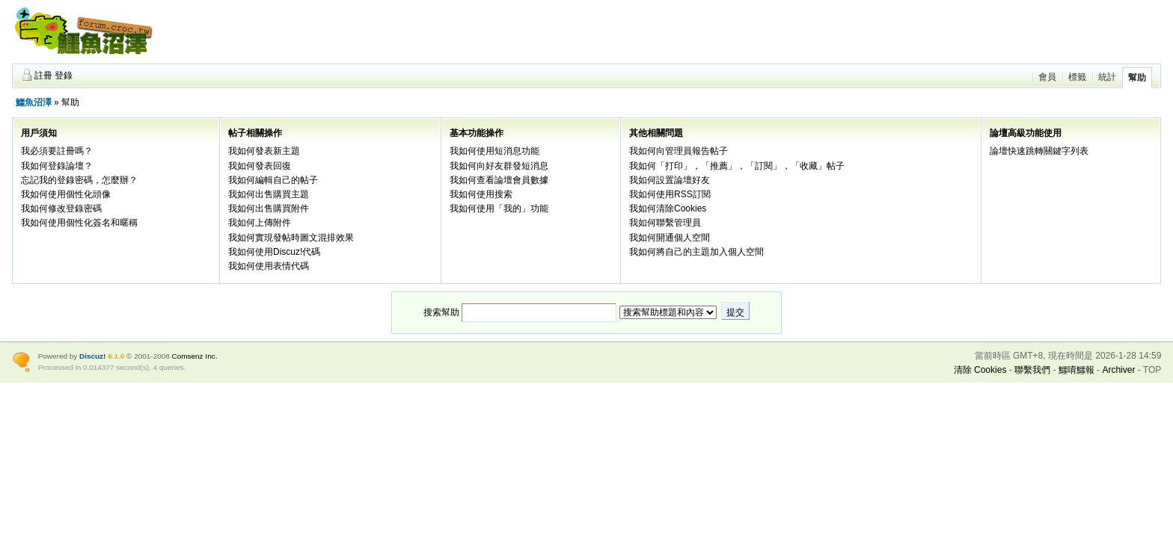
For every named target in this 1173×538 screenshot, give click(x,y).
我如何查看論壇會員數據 (499, 180)
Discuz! (92, 356)
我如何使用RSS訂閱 (670, 194)
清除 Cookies (980, 370)
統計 (1107, 77)
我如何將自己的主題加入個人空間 (696, 252)
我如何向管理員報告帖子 (678, 151)
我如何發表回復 (259, 166)
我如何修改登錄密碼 (61, 208)
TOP (1152, 370)
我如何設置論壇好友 (669, 180)
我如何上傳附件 (259, 222)
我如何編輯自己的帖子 (273, 180)
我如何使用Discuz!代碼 (274, 252)
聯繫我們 (1032, 370)
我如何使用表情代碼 (268, 266)
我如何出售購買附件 (268, 208)
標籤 (1077, 77)
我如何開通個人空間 (669, 237)
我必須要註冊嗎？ (57, 151)
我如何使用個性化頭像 (66, 194)
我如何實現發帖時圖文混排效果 (291, 237)
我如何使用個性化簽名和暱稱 (79, 222)
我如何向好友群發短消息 (499, 166)
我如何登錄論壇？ (57, 166)
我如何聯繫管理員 (665, 222)
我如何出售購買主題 (268, 194)
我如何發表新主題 (264, 151)
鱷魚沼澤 (34, 102)
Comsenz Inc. (195, 356)
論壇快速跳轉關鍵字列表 (1039, 151)
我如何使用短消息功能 (494, 151)
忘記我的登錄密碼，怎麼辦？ (79, 180)
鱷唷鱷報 (1076, 370)
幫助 (1137, 77)
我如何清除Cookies (667, 208)
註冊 (43, 75)
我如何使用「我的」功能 (499, 208)
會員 (1047, 77)
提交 (735, 312)
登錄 (64, 75)
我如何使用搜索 (481, 194)
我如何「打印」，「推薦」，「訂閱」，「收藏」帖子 (737, 166)
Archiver (1118, 370)
